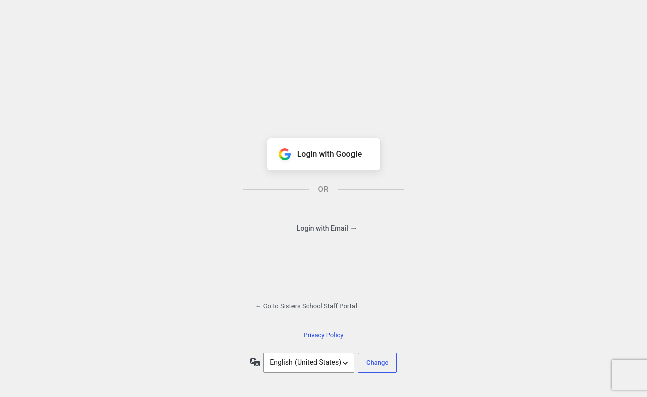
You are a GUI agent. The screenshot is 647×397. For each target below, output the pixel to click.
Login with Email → (327, 228)
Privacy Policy (323, 335)
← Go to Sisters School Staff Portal (306, 306)
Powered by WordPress (323, 64)
